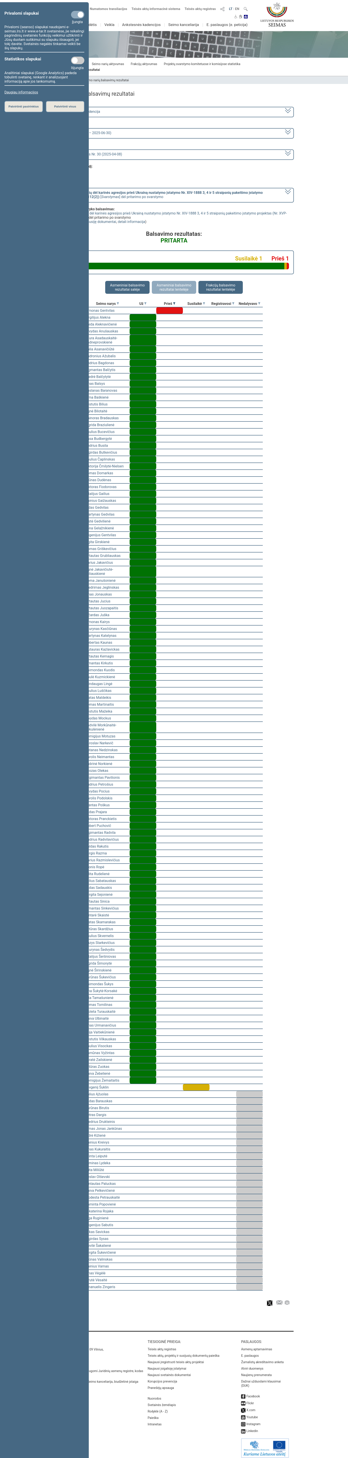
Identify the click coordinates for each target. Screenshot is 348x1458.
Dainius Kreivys (97, 1142)
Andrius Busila (96, 445)
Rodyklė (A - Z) (158, 1408)
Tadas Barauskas (98, 1101)
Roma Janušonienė (100, 580)
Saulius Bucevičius (100, 432)
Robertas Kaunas (98, 642)
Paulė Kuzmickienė (100, 677)
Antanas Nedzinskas (101, 750)
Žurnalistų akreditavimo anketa (262, 1359)
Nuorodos (154, 1395)
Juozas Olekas (96, 771)
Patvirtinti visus (65, 106)
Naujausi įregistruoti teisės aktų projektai (176, 1359)
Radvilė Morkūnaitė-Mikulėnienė (101, 727)
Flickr (250, 1400)
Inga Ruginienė (97, 1218)
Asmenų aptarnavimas (256, 1346)
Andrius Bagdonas (99, 363)
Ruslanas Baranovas (101, 390)
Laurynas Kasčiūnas (101, 629)
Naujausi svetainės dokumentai (169, 1372)
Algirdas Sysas (97, 1239)
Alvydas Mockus (98, 718)
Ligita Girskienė (97, 542)
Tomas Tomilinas (98, 1005)
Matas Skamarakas (100, 922)
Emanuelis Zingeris (100, 1287)
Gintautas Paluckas (100, 1184)
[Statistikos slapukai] (77, 60)
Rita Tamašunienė (99, 998)
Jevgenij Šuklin (97, 1087)
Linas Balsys (95, 383)
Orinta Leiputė (96, 1156)
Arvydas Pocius (97, 791)
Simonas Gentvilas (100, 310)
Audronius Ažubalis (100, 356)
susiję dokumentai (101, 222)
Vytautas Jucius (98, 601)
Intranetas (155, 1421)
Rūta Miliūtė (94, 1170)
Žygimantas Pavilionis (102, 777)
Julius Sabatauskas (100, 881)
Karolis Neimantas (99, 757)
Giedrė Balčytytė (98, 377)
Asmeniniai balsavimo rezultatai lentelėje (174, 287)
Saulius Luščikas (98, 691)
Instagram (253, 1421)
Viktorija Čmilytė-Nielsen (104, 466)
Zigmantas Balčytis (100, 370)
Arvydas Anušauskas (101, 331)
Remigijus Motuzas (100, 736)
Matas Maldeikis (98, 697)
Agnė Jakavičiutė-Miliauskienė (99, 571)
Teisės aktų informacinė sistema (156, 9)
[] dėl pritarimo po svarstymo (160, 195)
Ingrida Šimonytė (98, 963)
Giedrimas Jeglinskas (102, 587)
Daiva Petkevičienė (100, 1190)
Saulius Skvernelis (99, 936)
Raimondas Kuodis (100, 670)
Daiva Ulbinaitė (97, 1018)
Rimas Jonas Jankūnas (103, 1128)
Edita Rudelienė (97, 874)
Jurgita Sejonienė (99, 894)
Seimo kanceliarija (183, 24)
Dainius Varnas (97, 1266)
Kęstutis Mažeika (98, 711)
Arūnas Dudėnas (98, 480)
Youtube (252, 1414)
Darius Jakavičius (99, 562)
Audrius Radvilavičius (102, 839)
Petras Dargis (95, 1115)
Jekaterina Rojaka (99, 1211)
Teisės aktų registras (200, 9)
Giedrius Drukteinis (100, 1122)
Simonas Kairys (97, 622)
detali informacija (131, 222)
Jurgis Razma (96, 853)
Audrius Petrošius (99, 784)
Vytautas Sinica (97, 901)
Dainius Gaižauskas (100, 501)
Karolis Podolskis (99, 798)
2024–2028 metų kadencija (78, 111)
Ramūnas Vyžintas (100, 1053)
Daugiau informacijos (21, 92)
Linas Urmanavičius (100, 1025)
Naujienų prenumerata (256, 1372)
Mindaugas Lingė (98, 684)
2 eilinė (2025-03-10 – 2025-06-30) (84, 133)
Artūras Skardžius (99, 929)
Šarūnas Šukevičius (100, 977)
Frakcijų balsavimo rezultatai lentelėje (220, 287)
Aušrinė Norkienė (98, 764)
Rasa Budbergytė (98, 439)
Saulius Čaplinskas (100, 459)
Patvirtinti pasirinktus (23, 106)
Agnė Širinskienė (98, 970)
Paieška (153, 1414)
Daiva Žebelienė (97, 1073)
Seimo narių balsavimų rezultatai (106, 80)
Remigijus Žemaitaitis (102, 1080)
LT (231, 9)
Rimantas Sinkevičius (102, 908)
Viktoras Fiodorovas (101, 487)
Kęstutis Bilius (96, 404)
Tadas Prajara (96, 812)
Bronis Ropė (94, 867)
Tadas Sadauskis (98, 888)
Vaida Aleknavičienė (101, 324)
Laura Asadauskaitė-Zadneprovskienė (101, 340)
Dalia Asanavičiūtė (99, 349)
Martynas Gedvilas (100, 514)
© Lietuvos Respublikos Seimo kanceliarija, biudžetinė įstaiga (96, 1378)
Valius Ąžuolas (97, 1094)
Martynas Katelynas (101, 636)
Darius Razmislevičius (102, 860)
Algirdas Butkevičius (101, 452)
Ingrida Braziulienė (99, 425)
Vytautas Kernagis (99, 656)
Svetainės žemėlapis (162, 1402)
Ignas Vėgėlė (95, 1273)
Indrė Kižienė (95, 1135)
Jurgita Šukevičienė (100, 1252)
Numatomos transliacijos (105, 9)
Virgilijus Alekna (97, 317)
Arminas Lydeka (97, 1163)
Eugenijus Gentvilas (100, 535)
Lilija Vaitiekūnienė (100, 1032)
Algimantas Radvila (100, 832)
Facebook (253, 1393)
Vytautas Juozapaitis (101, 608)
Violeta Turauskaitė (100, 1011)
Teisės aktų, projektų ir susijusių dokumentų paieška (183, 1352)
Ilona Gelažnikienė (99, 528)
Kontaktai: (64, 1339)
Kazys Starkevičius (100, 943)
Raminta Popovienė (100, 1204)
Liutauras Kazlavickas (102, 649)
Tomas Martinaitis (99, 704)
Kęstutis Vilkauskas (100, 1039)
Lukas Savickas (97, 1232)
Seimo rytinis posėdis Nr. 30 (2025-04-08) (89, 154)
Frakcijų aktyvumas (144, 64)
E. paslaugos (250, 1352)
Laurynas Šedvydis (100, 950)
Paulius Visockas (98, 1046)
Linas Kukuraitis (97, 1149)
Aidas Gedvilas (97, 507)
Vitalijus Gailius (97, 494)
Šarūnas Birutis (97, 1108)
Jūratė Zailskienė (98, 1060)
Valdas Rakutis (97, 846)
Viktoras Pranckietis (101, 819)
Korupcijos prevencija (162, 1378)
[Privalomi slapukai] (77, 14)
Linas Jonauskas (98, 594)
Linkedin (252, 1428)
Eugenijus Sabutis (99, 1225)
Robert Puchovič (98, 826)
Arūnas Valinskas (99, 1259)
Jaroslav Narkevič (99, 743)
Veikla (109, 24)
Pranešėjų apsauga (161, 1384)
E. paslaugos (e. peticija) (226, 24)
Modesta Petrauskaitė (102, 1197)
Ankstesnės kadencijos (141, 24)
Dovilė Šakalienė (98, 1245)
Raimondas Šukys (99, 984)
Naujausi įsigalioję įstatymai (167, 1365)
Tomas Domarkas (99, 473)
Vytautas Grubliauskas (103, 556)
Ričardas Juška (97, 615)
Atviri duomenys (252, 1365)
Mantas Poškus (97, 805)
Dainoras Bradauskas (102, 418)
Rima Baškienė (97, 397)
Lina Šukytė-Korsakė (101, 991)
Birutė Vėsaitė (96, 1280)
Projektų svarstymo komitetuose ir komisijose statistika (202, 64)
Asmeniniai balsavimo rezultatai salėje (127, 287)
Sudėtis (90, 24)
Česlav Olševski (97, 1177)
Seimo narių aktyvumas (108, 64)
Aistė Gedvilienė (98, 521)
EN (237, 9)
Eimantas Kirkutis (99, 663)
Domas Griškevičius (100, 549)
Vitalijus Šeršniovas (100, 956)
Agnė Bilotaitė (96, 411)
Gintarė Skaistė (97, 915)
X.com (250, 1407)
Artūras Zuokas (97, 1067)
